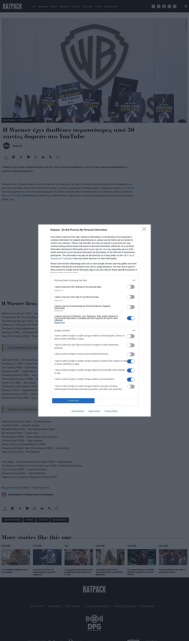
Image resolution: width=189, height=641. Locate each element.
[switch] (131, 287)
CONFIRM (73, 401)
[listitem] (94, 280)
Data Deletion (78, 411)
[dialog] (94, 320)
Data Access (94, 411)
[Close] (145, 230)
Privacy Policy (111, 411)
